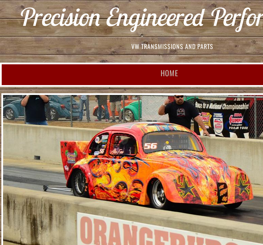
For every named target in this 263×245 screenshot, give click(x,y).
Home (169, 72)
